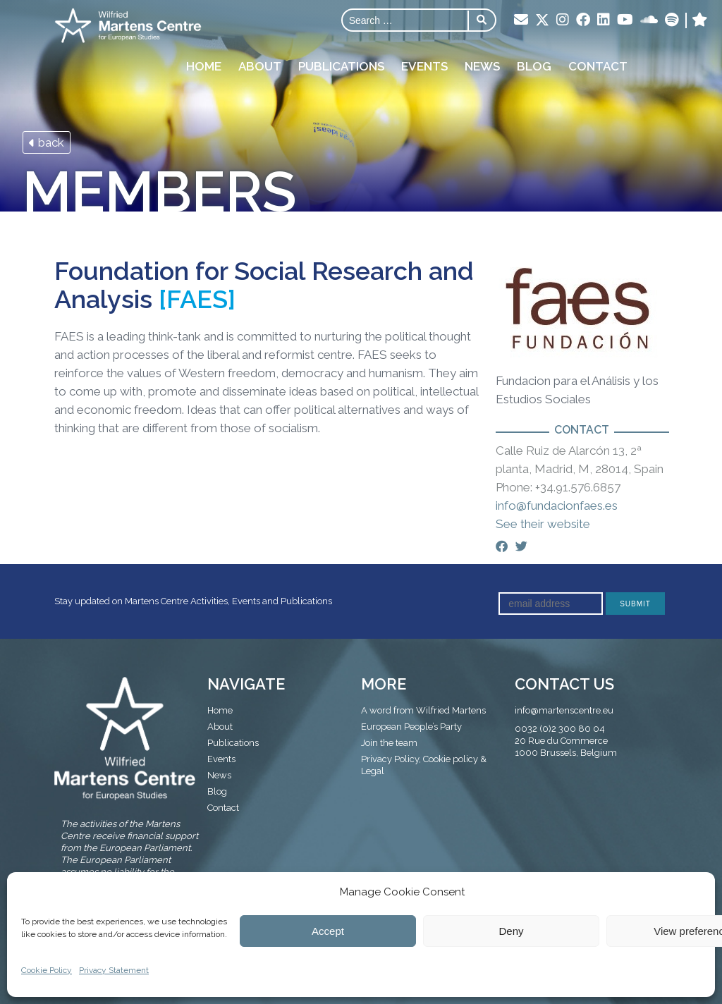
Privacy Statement (114, 970)
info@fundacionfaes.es (557, 505)
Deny (510, 931)
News (482, 66)
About (259, 66)
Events (424, 66)
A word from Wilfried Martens (423, 710)
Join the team (389, 742)
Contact (598, 66)
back (46, 142)
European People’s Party (411, 726)
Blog (534, 66)
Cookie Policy (46, 970)
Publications (341, 66)
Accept (328, 931)
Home (203, 66)
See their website (543, 524)
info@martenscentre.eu (564, 710)
